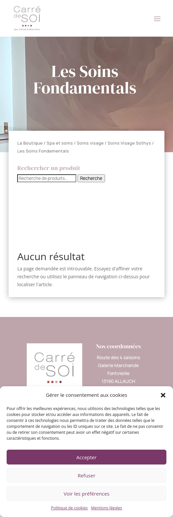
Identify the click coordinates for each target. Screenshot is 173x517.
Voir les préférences (87, 493)
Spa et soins (60, 143)
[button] (163, 395)
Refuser (86, 475)
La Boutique (30, 143)
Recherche (91, 178)
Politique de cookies (69, 508)
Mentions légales (106, 508)
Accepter (86, 457)
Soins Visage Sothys (129, 143)
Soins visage (90, 143)
